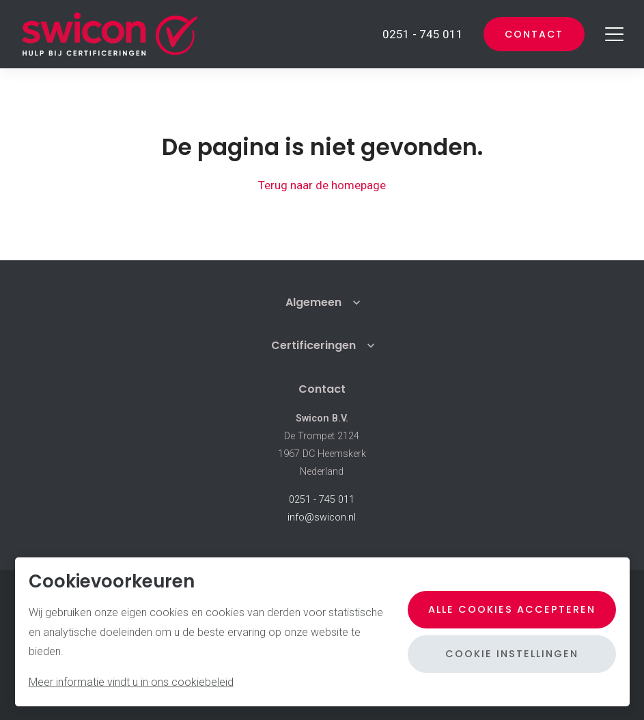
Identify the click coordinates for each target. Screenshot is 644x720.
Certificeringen (313, 345)
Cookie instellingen (511, 654)
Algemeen (313, 302)
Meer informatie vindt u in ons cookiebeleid (131, 682)
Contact (534, 34)
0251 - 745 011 (321, 500)
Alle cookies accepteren (512, 609)
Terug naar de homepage (322, 185)
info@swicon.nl (322, 517)
